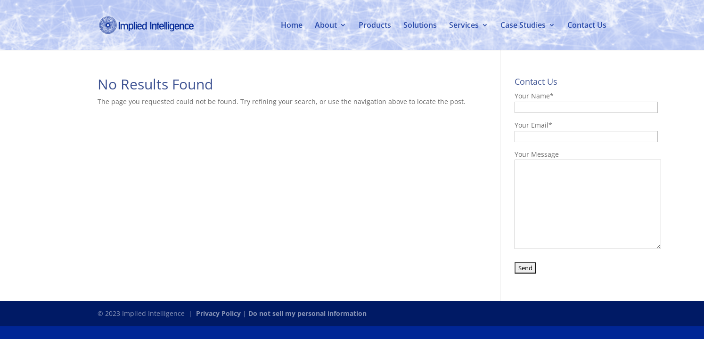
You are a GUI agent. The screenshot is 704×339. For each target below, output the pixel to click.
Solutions (420, 26)
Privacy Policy (218, 313)
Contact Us (586, 26)
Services (464, 26)
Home (292, 26)
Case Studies (523, 26)
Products (375, 26)
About (326, 26)
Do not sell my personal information (307, 313)
